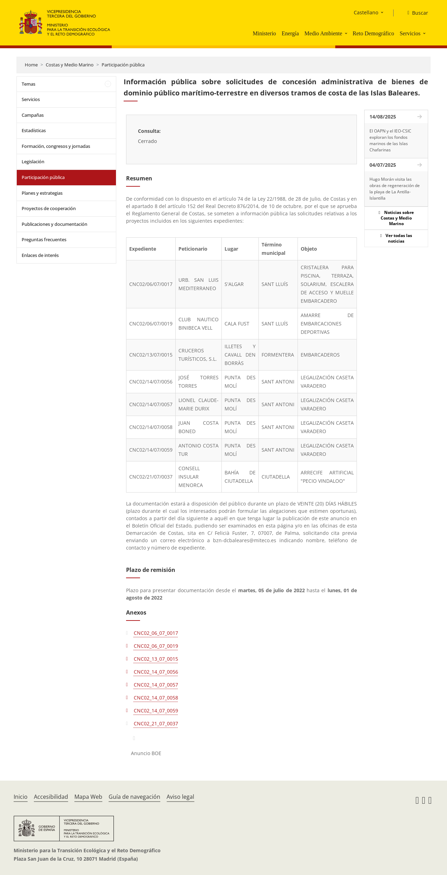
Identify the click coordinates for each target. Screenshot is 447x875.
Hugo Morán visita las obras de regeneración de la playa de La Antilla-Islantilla (394, 188)
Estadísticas (34, 130)
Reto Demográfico (373, 33)
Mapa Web (88, 797)
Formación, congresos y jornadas (56, 146)
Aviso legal (180, 797)
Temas (28, 84)
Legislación (33, 161)
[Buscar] (415, 12)
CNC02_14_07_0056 (156, 671)
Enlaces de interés (40, 255)
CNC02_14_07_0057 (156, 684)
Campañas (33, 115)
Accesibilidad (51, 797)
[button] (347, 33)
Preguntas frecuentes (44, 239)
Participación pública (123, 65)
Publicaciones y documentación (54, 224)
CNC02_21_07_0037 (156, 723)
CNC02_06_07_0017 (156, 633)
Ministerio (264, 33)
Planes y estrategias (42, 193)
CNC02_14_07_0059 (156, 710)
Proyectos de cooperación (49, 208)
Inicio (21, 797)
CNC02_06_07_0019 (156, 646)
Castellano (366, 12)
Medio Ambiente (323, 33)
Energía (290, 33)
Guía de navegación (134, 797)
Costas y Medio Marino (70, 65)
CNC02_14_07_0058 (156, 697)
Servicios (410, 33)
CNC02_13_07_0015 (156, 658)
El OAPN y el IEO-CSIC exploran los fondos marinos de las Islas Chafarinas (390, 140)
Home (31, 65)
